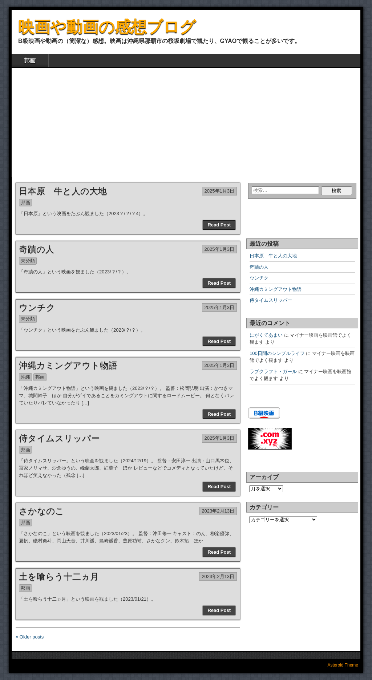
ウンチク (37, 307)
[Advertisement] (186, 122)
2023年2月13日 (218, 511)
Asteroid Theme (343, 665)
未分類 (28, 261)
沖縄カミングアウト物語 (68, 365)
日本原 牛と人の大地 (63, 191)
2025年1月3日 (219, 191)
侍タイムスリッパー (59, 438)
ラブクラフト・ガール (273, 371)
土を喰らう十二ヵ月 (59, 576)
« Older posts (30, 637)
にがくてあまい (266, 335)
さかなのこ (41, 511)
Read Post (219, 225)
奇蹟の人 (36, 249)
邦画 (30, 61)
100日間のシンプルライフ (277, 353)
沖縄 (25, 377)
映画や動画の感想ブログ (107, 27)
